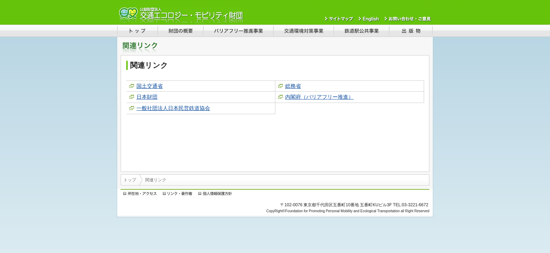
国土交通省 (149, 86)
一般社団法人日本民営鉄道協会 (173, 108)
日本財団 (146, 97)
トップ (129, 179)
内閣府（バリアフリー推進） (319, 97)
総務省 (293, 86)
